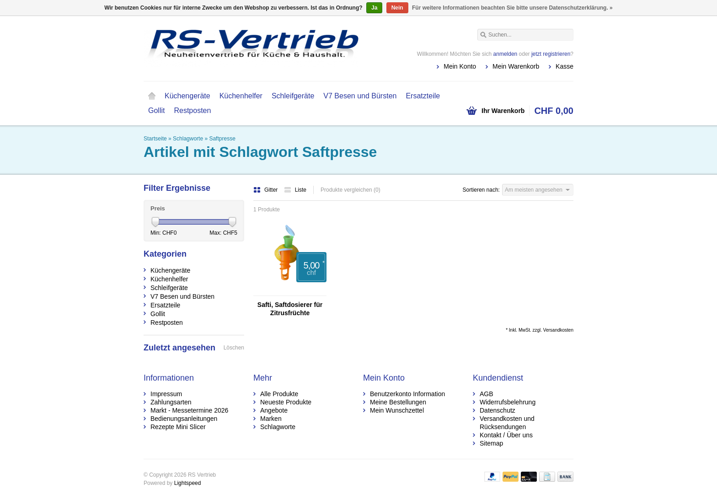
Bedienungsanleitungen (183, 418)
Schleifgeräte (293, 96)
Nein (397, 8)
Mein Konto (460, 66)
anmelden (505, 54)
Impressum (166, 394)
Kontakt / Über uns (506, 435)
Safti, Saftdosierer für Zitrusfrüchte (289, 309)
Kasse (564, 66)
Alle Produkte (279, 394)
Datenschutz (497, 410)
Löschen (234, 347)
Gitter (266, 190)
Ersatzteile (423, 96)
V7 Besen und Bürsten (359, 96)
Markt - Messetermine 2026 (189, 410)
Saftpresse (222, 138)
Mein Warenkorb (515, 66)
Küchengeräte (187, 96)
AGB (486, 394)
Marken (271, 418)
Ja (374, 8)
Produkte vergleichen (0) (350, 190)
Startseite (152, 96)
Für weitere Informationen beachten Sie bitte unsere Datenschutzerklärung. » (512, 8)
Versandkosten (558, 330)
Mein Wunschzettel (397, 410)
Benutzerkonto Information (407, 394)
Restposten (192, 110)
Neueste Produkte (285, 402)
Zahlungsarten (171, 402)
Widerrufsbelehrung (507, 402)
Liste (295, 190)
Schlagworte (188, 138)
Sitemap (491, 443)
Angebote (274, 410)
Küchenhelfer (240, 96)
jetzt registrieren (550, 54)
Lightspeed (187, 483)
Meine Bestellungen (398, 402)
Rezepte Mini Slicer (178, 426)
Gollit (156, 110)
